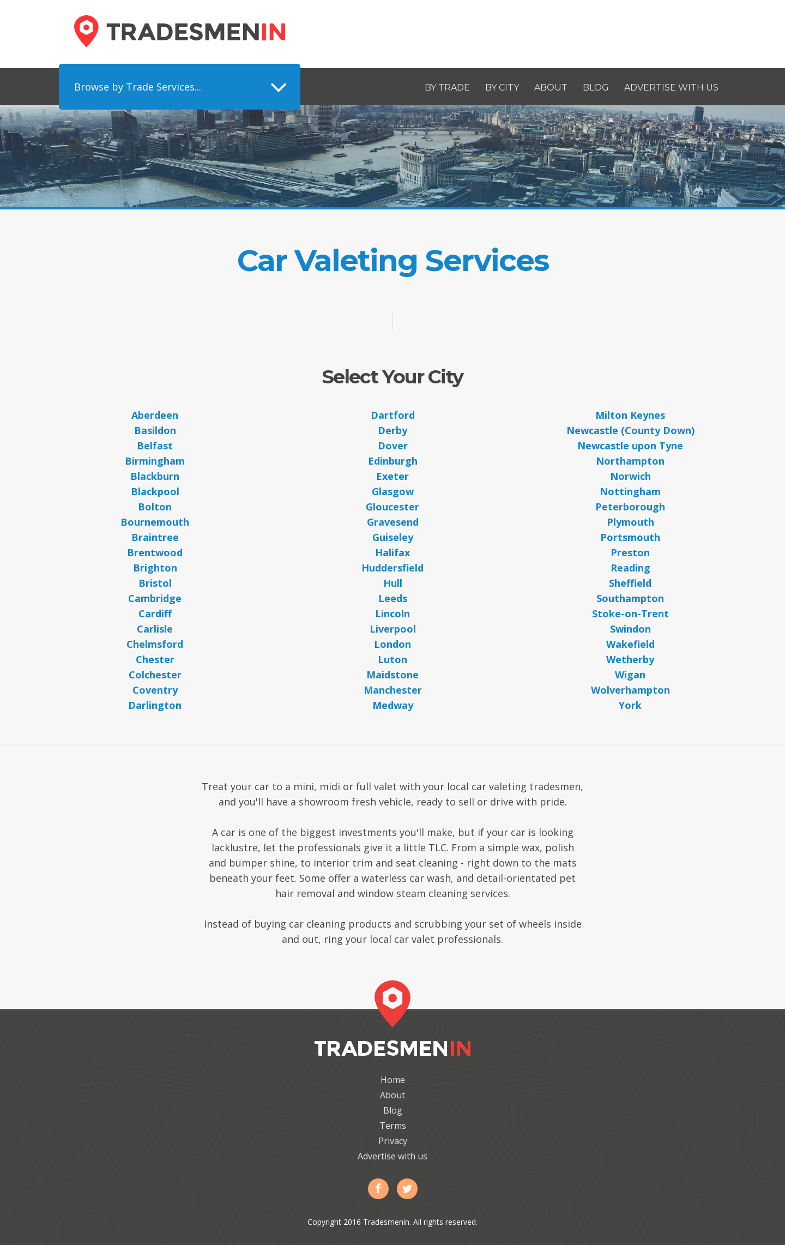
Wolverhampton (630, 689)
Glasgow (393, 491)
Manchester (393, 689)
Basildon (155, 430)
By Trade (447, 87)
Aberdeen (154, 415)
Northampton (630, 460)
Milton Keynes (630, 415)
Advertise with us (671, 87)
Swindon (630, 628)
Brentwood (155, 552)
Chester (155, 659)
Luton (392, 659)
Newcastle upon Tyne (630, 445)
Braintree (155, 537)
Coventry (155, 689)
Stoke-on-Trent (630, 613)
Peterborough (630, 506)
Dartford (393, 415)
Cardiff (155, 613)
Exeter (392, 476)
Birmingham (155, 460)
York (630, 705)
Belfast (155, 445)
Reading (630, 567)
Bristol (155, 583)
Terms (392, 1126)
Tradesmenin (179, 31)
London (392, 644)
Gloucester (392, 506)
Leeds (392, 598)
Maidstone (392, 674)
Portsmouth (630, 537)
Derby (392, 430)
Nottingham (630, 491)
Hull (392, 583)
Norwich (630, 476)
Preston (630, 552)
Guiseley (392, 537)
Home (393, 1080)
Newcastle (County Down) (630, 430)
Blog (596, 87)
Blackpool (155, 491)
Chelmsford (154, 644)
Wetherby (630, 659)
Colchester (155, 674)
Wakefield (630, 644)
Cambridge (155, 598)
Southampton (630, 598)
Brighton (155, 567)
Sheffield (630, 583)
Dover (393, 445)
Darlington (155, 705)
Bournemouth (154, 521)
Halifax (392, 552)
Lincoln (392, 613)
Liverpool (393, 628)
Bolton (155, 506)
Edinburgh (393, 460)
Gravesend (393, 521)
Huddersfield (392, 567)
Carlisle (155, 628)
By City (502, 87)
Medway (392, 705)
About (550, 87)
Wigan (630, 674)
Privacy (392, 1141)
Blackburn (154, 476)
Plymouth (630, 521)
